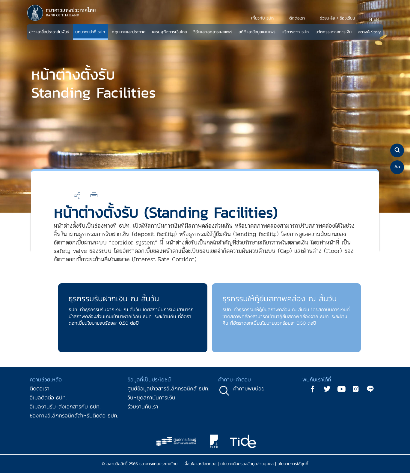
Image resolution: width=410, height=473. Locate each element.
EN (376, 19)
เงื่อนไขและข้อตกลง (199, 464)
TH (369, 19)
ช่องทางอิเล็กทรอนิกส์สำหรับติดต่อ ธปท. (74, 415)
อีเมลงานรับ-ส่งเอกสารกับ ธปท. (65, 406)
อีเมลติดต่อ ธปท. (48, 397)
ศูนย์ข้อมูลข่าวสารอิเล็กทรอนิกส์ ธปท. (168, 388)
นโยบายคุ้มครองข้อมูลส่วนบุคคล (247, 464)
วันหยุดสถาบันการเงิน (151, 397)
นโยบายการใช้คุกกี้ (293, 464)
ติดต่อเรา (39, 388)
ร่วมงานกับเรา (142, 406)
